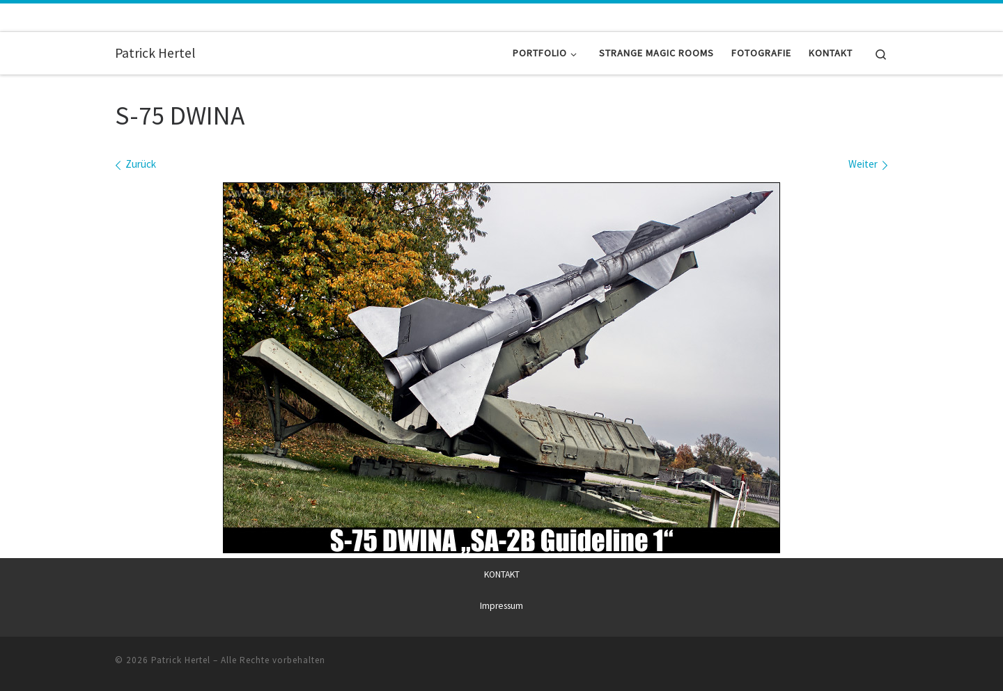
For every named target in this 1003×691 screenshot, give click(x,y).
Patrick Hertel (180, 659)
